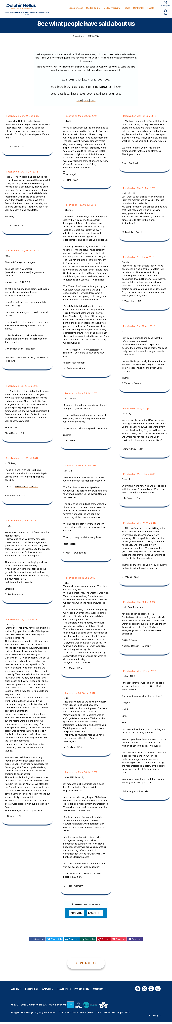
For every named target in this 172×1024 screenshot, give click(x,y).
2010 (118, 89)
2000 (118, 95)
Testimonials (37, 990)
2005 (82, 95)
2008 (60, 95)
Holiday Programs (111, 8)
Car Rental (138, 8)
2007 (68, 95)
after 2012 (76, 915)
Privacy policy (100, 990)
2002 (104, 95)
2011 (111, 89)
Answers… (57, 990)
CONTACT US (86, 965)
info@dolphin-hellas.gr (23, 1014)
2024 (79, 81)
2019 (53, 89)
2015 (81, 89)
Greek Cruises (76, 8)
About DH (18, 990)
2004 (89, 95)
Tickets (150, 8)
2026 (64, 81)
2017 (67, 89)
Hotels (127, 8)
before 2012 (95, 915)
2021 (100, 81)
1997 (92, 102)
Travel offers (77, 990)
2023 (86, 81)
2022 (93, 81)
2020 (107, 81)
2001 (111, 95)
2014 (88, 89)
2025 (71, 81)
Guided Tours (93, 8)
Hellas (94, 1014)
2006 (75, 95)
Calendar (119, 990)
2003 (97, 95)
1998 (86, 102)
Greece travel (78, 38)
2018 (60, 89)
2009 (53, 95)
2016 (74, 89)
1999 (79, 102)
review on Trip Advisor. (26, 488)
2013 (95, 89)
